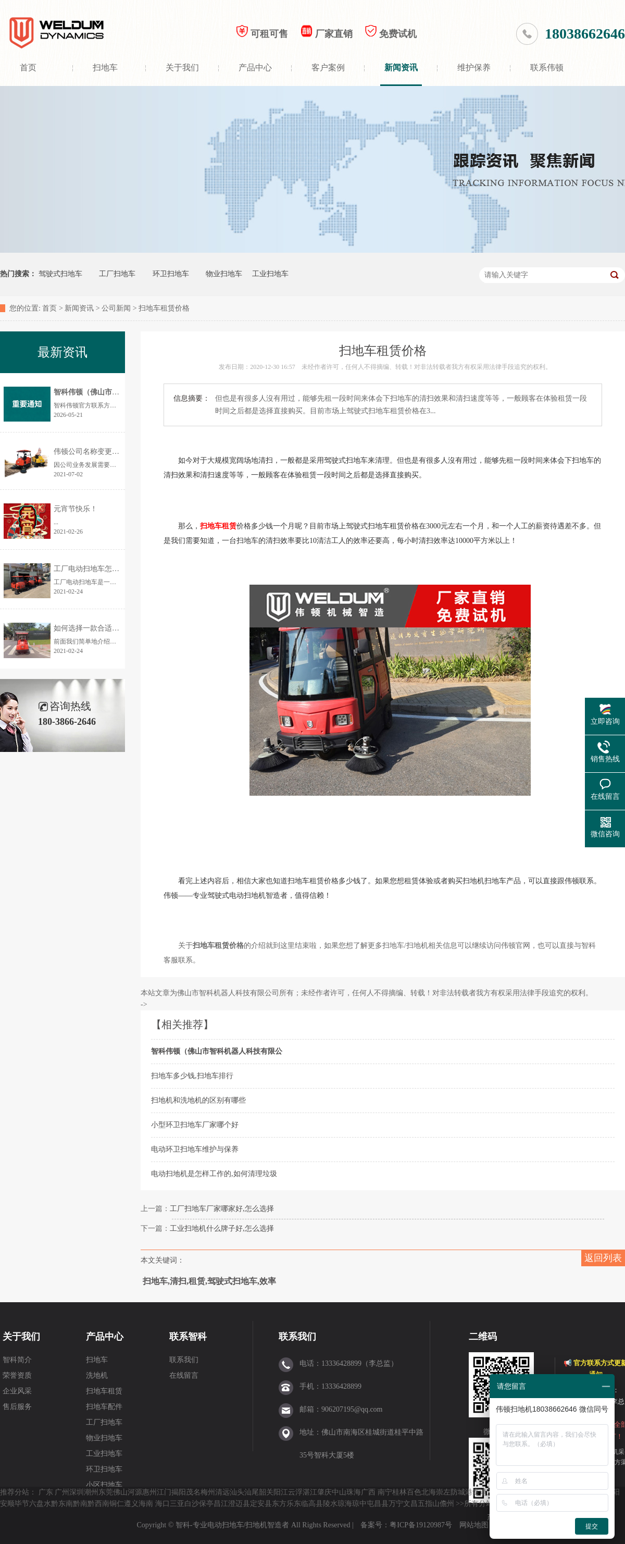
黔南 (80, 1504)
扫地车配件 (104, 1407)
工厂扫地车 (117, 274)
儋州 (447, 1504)
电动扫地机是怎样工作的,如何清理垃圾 (214, 1174)
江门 (164, 1492)
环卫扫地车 (171, 274)
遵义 (131, 1504)
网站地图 (474, 1525)
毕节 (22, 1504)
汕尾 (251, 1492)
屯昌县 (378, 1504)
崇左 (443, 1492)
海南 (146, 1504)
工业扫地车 (270, 274)
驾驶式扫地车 (60, 274)
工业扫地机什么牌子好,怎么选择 (222, 1228)
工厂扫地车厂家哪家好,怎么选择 (222, 1209)
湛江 (310, 1492)
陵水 (330, 1504)
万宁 (396, 1504)
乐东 (293, 1504)
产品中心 (255, 67)
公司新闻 (116, 308)
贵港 (479, 1492)
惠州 (149, 1492)
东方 (279, 1504)
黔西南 (98, 1504)
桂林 (399, 1492)
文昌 (410, 1504)
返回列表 (603, 1258)
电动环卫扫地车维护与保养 (195, 1149)
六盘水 (40, 1504)
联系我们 (183, 1360)
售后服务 (17, 1407)
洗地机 (97, 1375)
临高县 (312, 1504)
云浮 (295, 1492)
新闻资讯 (401, 67)
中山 (339, 1492)
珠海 (353, 1492)
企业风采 (17, 1391)
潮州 (91, 1492)
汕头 (237, 1492)
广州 (62, 1492)
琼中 (359, 1504)
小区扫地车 (104, 1485)
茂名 (193, 1492)
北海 (428, 1492)
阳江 (280, 1492)
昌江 (221, 1504)
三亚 (177, 1504)
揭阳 (178, 1492)
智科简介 (17, 1360)
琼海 (345, 1504)
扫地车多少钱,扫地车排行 (192, 1076)
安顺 (7, 1504)
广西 (368, 1492)
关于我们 (182, 67)
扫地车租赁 (104, 1391)
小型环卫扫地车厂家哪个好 (195, 1125)
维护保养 (474, 67)
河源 (135, 1492)
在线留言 (183, 1375)
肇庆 (324, 1492)
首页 (28, 67)
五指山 (429, 1504)
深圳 (76, 1492)
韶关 (266, 1492)
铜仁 (116, 1504)
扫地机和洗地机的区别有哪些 (198, 1100)
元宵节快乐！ (75, 509)
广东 (46, 1492)
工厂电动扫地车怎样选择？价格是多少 (116, 569)
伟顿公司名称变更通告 (90, 451)
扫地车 (105, 67)
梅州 (208, 1492)
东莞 (105, 1492)
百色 (414, 1492)
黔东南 (62, 1504)
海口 (162, 1504)
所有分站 (478, 1504)
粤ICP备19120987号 (422, 1525)
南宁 (385, 1492)
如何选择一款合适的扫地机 (97, 628)
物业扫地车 (224, 274)
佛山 (120, 1492)
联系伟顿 (547, 67)
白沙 (191, 1504)
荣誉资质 (17, 1375)
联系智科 (188, 1336)
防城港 (461, 1492)
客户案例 (328, 67)
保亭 (206, 1504)
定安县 (261, 1504)
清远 (222, 1492)
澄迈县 (239, 1504)
